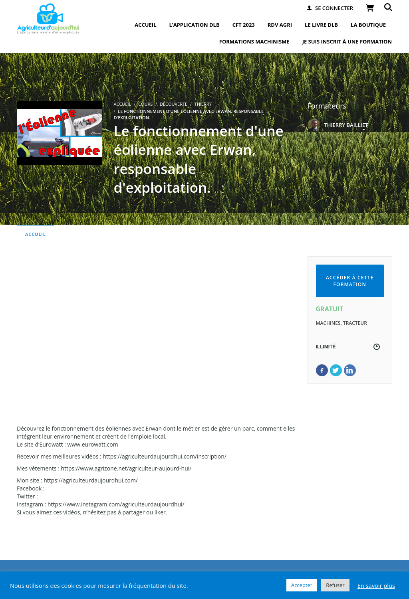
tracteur (355, 323)
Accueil (35, 234)
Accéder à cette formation (350, 281)
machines (328, 323)
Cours (145, 104)
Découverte (173, 104)
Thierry (203, 104)
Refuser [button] (335, 585)
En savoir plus (376, 585)
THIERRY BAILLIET (346, 124)
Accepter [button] (301, 585)
